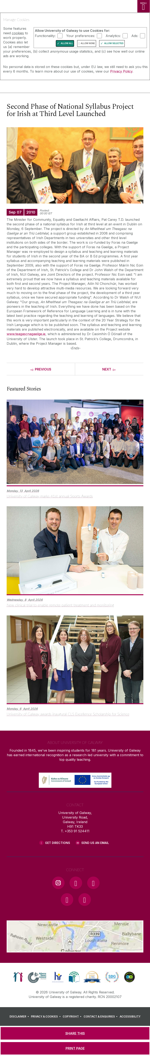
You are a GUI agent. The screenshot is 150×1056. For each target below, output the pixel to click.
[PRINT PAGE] (75, 1048)
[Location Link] (75, 949)
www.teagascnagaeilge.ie (26, 334)
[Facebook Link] (76, 883)
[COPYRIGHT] (73, 1016)
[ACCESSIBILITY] (130, 1016)
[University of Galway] (21, 87)
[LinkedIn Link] (67, 899)
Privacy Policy (121, 71)
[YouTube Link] (93, 883)
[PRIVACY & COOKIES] (46, 1016)
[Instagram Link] (58, 883)
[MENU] (143, 6)
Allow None (88, 43)
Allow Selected (113, 43)
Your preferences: (80, 36)
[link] (18, 977)
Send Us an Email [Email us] (95, 843)
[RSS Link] (84, 899)
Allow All (67, 43)
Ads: (134, 36)
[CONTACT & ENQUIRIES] (101, 1016)
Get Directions (57, 843)
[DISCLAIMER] (20, 1016)
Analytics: (113, 36)
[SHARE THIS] (75, 1033)
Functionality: (45, 36)
